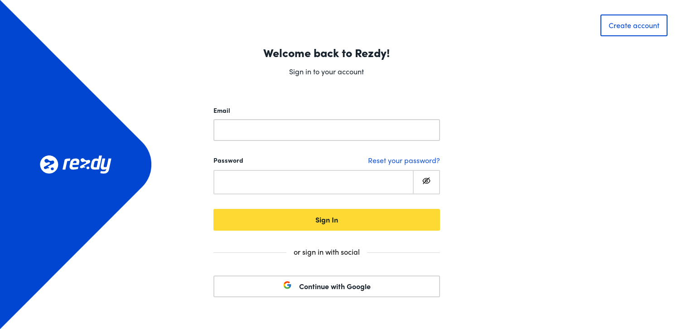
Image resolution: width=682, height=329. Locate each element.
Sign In (326, 219)
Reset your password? (404, 160)
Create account (634, 25)
